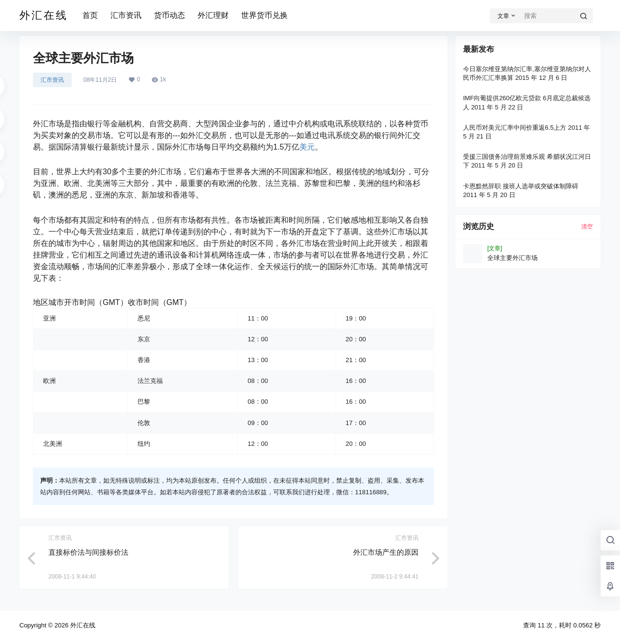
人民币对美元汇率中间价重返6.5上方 (514, 127)
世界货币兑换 (264, 15)
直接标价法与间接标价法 (88, 552)
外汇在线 (81, 625)
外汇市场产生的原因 (385, 552)
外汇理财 (213, 15)
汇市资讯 (125, 15)
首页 (90, 15)
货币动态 (169, 15)
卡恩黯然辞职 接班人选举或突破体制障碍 (520, 186)
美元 (307, 147)
